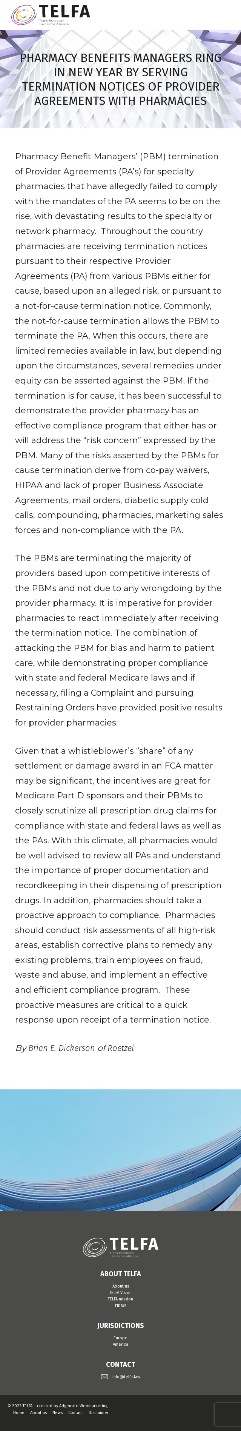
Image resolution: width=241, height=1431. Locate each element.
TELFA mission (120, 1299)
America (120, 1344)
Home (19, 1412)
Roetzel (120, 1048)
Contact (75, 1412)
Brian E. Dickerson (61, 1048)
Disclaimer (99, 1412)
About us (120, 1286)
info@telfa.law (126, 1376)
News (57, 1412)
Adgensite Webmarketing (83, 1405)
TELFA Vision (120, 1292)
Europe (120, 1337)
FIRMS (120, 1305)
